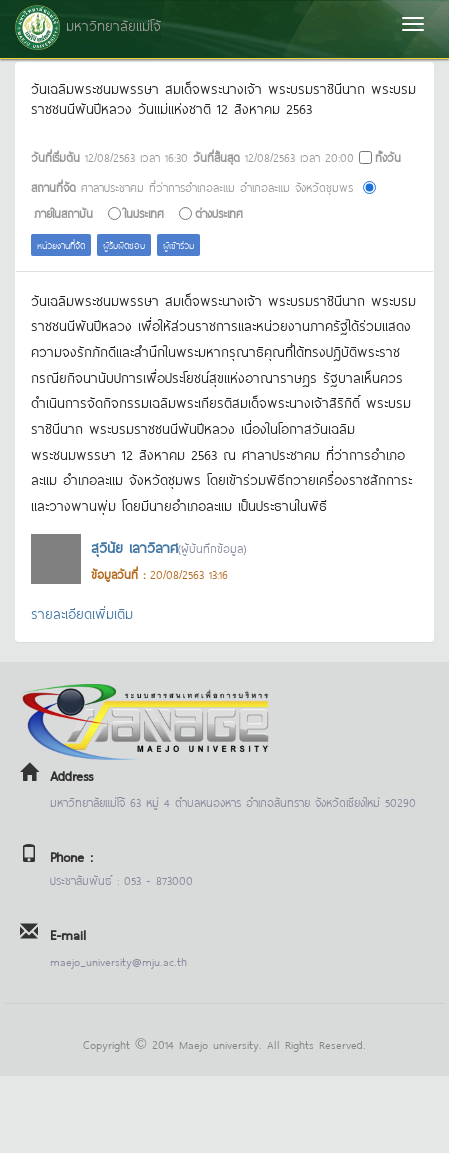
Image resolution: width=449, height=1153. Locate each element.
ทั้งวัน (388, 156)
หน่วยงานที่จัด (61, 244)
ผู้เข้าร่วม (178, 244)
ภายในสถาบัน (63, 212)
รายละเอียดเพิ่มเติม (82, 612)
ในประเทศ (144, 212)
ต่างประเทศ (219, 212)
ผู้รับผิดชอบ (124, 244)
